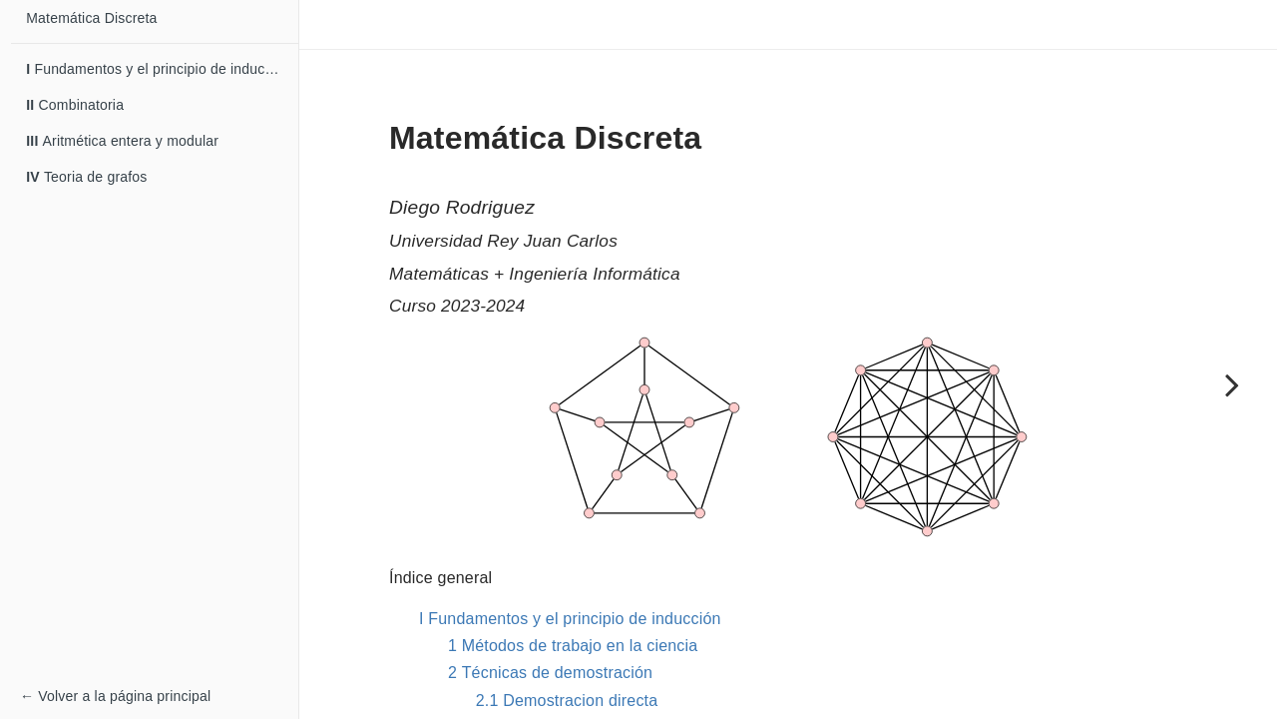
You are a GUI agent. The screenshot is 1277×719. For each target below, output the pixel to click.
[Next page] (1232, 384)
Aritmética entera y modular (122, 141)
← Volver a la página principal (115, 696)
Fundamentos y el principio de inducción (158, 69)
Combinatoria (75, 105)
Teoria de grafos (86, 177)
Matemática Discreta (91, 18)
